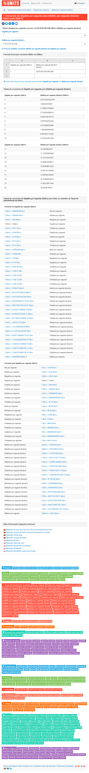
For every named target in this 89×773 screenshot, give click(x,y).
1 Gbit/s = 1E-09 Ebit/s (13, 237)
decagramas (56, 748)
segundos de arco (45, 568)
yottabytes (74, 644)
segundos (56, 704)
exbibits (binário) (8, 650)
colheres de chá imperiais (63, 737)
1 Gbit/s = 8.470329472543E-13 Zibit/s (19, 314)
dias (76, 704)
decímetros (61, 666)
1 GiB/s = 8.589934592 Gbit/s (51, 488)
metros (52, 666)
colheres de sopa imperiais (41, 737)
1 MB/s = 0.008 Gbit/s (49, 415)
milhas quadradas (66, 576)
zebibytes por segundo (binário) (40, 613)
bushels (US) (58, 724)
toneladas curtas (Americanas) (14, 755)
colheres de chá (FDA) (57, 740)
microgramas (28, 751)
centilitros (57, 721)
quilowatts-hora (46, 621)
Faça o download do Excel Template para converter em (43, 81)
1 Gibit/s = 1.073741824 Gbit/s (52, 453)
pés (38, 669)
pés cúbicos (56, 718)
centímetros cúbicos (27, 718)
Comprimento (9, 666)
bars (48, 678)
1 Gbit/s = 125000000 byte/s (15, 250)
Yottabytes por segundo (49, 597)
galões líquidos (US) (10, 728)
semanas (83, 704)
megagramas (22, 748)
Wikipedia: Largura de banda (16, 538)
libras (60, 755)
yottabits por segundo (29, 591)
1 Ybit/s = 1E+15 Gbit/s (49, 402)
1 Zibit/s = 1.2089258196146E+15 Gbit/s (55, 475)
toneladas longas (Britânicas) (38, 755)
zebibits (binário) (23, 650)
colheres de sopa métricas (12, 743)
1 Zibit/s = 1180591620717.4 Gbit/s (54, 470)
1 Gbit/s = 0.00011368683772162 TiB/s (19, 335)
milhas (26, 669)
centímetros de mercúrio (56, 681)
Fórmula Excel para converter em (23, 54)
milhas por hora (21, 690)
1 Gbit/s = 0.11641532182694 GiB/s (17, 331)
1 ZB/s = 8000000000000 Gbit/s (52, 436)
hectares (51, 580)
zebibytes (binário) (72, 653)
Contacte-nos (47, 3)
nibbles (21, 656)
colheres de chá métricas (33, 743)
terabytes (38, 644)
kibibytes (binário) (53, 650)
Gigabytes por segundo (31, 594)
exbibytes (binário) (56, 653)
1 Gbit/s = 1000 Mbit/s (13, 220)
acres (63, 580)
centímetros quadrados (30, 576)
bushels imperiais (9, 737)
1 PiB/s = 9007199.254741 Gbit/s (53, 496)
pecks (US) (48, 724)
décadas (39, 707)
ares (57, 580)
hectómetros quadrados (39, 573)
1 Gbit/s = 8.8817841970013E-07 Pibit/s (19, 305)
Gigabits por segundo (41, 10)
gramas (65, 748)
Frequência (8, 627)
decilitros (48, 721)
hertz (17, 627)
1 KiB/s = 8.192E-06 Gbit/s (50, 479)
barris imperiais (54, 731)
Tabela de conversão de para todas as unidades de (41, 199)
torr (3, 681)
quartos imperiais (9, 734)
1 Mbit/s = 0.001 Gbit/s (49, 376)
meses (14, 707)
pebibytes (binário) (40, 653)
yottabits (82, 641)
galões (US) (6, 724)
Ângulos (7, 568)
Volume (7, 715)
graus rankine (54, 695)
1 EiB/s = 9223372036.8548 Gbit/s (53, 500)
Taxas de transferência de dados (19, 10)
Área (5, 573)
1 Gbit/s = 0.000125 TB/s (14, 267)
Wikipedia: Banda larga (14, 535)
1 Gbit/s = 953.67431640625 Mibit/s (18, 292)
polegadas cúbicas (70, 718)
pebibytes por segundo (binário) (65, 610)
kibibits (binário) (8, 647)
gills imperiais (35, 734)
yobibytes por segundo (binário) (66, 613)
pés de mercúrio (8, 684)
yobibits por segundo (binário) (13, 607)
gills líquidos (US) (59, 728)
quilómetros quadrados (19, 573)
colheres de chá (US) (38, 731)
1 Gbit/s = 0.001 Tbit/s (13, 228)
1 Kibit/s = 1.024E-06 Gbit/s (51, 445)
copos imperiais (23, 737)
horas (71, 704)
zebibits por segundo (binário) (63, 603)
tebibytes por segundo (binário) (40, 610)
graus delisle (66, 695)
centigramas (7, 751)
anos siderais (29, 710)
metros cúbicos (71, 715)
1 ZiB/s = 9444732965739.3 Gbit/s (53, 505)
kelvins (45, 695)
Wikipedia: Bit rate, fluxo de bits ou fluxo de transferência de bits (29, 530)
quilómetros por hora (54, 690)
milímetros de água (23, 684)
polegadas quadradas (38, 580)
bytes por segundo (46, 591)
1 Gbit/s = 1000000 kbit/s (14, 215)
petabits (59, 641)
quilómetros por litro (75, 632)
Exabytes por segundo (10, 597)
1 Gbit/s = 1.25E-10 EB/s (13, 275)
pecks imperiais (67, 734)
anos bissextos (29, 707)
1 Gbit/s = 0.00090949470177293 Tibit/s (19, 301)
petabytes (47, 644)
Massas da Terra (45, 758)
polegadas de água (57, 684)
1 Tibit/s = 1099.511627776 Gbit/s (53, 458)
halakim (62, 707)
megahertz (33, 627)
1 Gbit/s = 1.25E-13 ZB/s (13, 280)
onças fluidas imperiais (51, 734)
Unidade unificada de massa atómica (23, 758)
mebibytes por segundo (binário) (65, 607)
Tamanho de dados (11, 641)
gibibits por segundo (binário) (62, 10)
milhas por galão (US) (34, 632)
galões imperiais (67, 731)
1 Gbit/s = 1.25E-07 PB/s (13, 271)
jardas (33, 669)
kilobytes (11, 644)
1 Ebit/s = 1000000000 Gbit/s (51, 393)
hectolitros (25, 721)
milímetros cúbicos (43, 718)
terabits (52, 641)
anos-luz (74, 669)
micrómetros (7, 669)
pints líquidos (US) (44, 728)
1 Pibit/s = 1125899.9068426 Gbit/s (54, 462)
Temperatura (9, 695)
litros (42, 721)
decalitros (34, 721)
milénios (54, 707)
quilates (82, 755)
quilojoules (22, 621)
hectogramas (45, 748)
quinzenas (6, 707)
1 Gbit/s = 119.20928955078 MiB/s (17, 327)
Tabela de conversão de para (37, 89)
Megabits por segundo (72, 585)
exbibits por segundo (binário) (38, 603)
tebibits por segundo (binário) (63, 600)
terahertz (50, 627)
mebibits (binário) (23, 647)
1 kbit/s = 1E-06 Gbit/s (49, 372)
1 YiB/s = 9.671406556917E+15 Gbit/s (55, 509)
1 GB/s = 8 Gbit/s (47, 419)
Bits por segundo (38, 585)
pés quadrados (22, 580)
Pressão (7, 678)
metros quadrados (76, 573)
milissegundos (45, 704)
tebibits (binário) (51, 647)
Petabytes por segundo (70, 594)
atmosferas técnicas (37, 678)
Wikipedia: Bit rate (12, 540)
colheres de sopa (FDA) (39, 740)
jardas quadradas (9, 580)
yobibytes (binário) (9, 656)
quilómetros (22, 666)
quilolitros (16, 721)
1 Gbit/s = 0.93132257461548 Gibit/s (18, 297)
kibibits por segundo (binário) (71, 597)
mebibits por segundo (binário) (14, 600)
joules (15, 621)
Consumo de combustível (14, 632)
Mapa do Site (35, 3)
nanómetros (18, 669)
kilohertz (24, 627)
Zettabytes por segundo (30, 597)
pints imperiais (23, 734)
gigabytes (29, 644)
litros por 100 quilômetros (12, 635)
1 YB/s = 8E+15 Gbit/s (49, 440)
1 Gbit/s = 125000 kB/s (13, 254)
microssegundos (32, 704)
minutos (65, 704)
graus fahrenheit (34, 695)
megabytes (20, 644)
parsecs (67, 669)
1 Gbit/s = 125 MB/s (12, 258)
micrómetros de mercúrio (16, 681)
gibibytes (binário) (9, 653)
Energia (7, 621)
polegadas (45, 669)
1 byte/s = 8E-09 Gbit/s (49, 406)
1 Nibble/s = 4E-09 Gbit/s (50, 513)
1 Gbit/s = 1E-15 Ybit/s (13, 245)
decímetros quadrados (11, 576)
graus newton (77, 695)
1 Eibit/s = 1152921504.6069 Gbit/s (54, 466)
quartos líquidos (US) (27, 728)
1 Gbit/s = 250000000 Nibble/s (16, 357)
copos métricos (74, 740)
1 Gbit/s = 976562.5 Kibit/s (14, 288)
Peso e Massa (9, 748)
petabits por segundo (46, 588)
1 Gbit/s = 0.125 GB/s (12, 262)
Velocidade (8, 690)
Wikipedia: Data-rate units (15, 543)
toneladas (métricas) (64, 751)
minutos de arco (31, 568)
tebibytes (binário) (25, 653)
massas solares (59, 758)
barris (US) (75, 721)
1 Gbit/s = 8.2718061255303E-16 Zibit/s (19, 318)
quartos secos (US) (20, 724)
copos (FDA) (23, 740)
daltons (5, 758)
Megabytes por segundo (11, 594)
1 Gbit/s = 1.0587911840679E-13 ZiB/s (19, 348)
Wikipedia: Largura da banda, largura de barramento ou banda (28, 532)
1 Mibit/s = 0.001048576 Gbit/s (52, 449)
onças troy (74, 755)
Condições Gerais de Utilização (44, 766)
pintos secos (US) (35, 724)
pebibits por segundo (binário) (14, 603)
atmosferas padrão (20, 678)
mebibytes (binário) (68, 650)
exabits (66, 641)
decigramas (74, 748)
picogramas (50, 751)
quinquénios (7, 710)
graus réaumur (8, 698)
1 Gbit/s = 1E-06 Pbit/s (13, 232)
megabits (36, 641)
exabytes (55, 644)
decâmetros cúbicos (55, 715)
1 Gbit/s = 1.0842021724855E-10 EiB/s (19, 344)
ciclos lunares (72, 707)
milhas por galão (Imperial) (54, 632)
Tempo (6, 704)
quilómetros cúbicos (20, 715)
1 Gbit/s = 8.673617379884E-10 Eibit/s (19, 310)
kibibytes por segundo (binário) (39, 607)
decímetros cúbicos (9, 718)
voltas (15, 568)
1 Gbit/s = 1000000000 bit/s (15, 211)
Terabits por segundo (28, 588)
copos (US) (6, 731)
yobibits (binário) (37, 650)
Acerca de (25, 3)
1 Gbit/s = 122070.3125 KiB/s (15, 322)
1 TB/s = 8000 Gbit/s (48, 423)
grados (75, 568)
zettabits (74, 641)
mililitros (65, 721)
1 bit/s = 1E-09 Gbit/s (48, 368)
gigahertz (42, 627)
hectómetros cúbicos (38, 715)
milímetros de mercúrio (36, 681)
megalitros (6, 721)
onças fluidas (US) (74, 728)
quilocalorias (33, 621)
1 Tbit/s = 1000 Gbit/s (49, 385)
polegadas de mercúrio (76, 681)
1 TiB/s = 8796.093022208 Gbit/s (53, 492)
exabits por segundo (64, 588)
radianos (57, 568)
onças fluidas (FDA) (9, 740)
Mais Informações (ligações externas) (19, 524)
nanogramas (40, 751)
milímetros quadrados (48, 576)
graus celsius (21, 695)
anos (20, 707)
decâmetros (43, 666)
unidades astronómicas (11, 672)
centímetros (71, 666)
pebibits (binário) (66, 647)
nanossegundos (18, 704)
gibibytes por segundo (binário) (14, 610)
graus (21, 568)
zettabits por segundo (10, 591)
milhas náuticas (56, 669)
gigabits (44, 641)
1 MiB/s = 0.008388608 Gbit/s (52, 483)
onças (66, 755)
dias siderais (18, 710)
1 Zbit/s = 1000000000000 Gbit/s (53, 398)
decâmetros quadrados (58, 573)
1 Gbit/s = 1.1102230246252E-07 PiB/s (19, 340)
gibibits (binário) (37, 647)
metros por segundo (36, 690)
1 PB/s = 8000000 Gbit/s (50, 428)
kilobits (28, 641)
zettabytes (65, 644)
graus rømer (19, 698)
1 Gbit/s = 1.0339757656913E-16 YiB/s (19, 352)
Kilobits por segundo (54, 585)
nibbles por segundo (10, 616)
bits (22, 641)
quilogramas (34, 748)
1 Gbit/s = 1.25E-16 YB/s (13, 284)
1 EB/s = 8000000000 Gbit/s (51, 432)
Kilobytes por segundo (63, 591)
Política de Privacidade (65, 766)
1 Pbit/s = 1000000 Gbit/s (50, 389)
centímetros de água (40, 684)
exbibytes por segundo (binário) (14, 613)
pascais (54, 678)
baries (68, 684)
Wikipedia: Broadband (13, 548)
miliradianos (66, 568)
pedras (54, 755)
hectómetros (33, 666)
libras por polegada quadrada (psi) (71, 678)
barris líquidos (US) (72, 724)
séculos (47, 707)
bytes (4, 644)
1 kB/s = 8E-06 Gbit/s (48, 410)
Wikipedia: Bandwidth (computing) (18, 546)
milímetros (81, 666)
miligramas (17, 751)
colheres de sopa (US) (20, 731)
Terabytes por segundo (50, 594)
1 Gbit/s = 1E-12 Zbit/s (13, 241)
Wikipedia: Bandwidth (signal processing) (20, 551)
